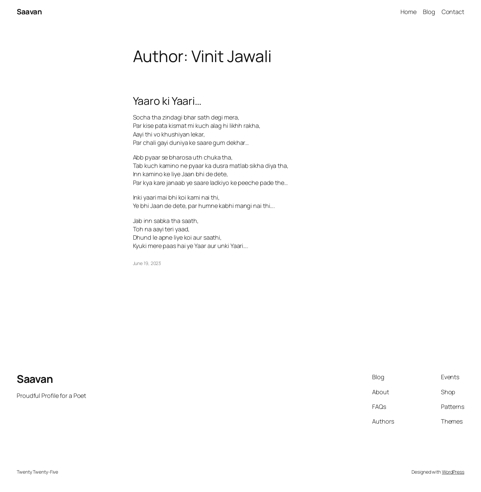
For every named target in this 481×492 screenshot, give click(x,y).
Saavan (29, 12)
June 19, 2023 (147, 263)
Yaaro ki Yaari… (167, 101)
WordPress (453, 472)
